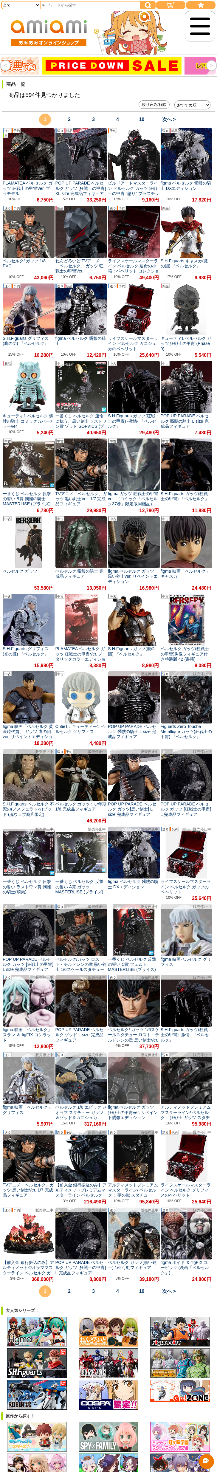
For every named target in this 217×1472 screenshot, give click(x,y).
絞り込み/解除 (154, 104)
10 (142, 119)
